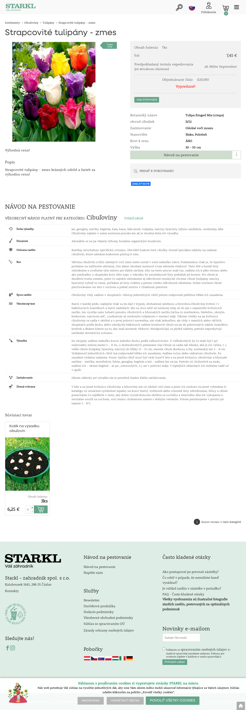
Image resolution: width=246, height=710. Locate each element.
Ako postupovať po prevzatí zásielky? (190, 571)
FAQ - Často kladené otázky (183, 594)
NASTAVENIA (91, 700)
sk (192, 8)
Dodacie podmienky (99, 611)
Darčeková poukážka (99, 606)
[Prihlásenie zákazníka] (208, 8)
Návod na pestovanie (181, 155)
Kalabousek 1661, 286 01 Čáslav (28, 584)
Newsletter (92, 600)
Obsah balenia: (38, 496)
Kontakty (12, 591)
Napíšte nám (93, 572)
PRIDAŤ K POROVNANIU (157, 171)
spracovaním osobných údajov (204, 649)
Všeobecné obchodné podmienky (108, 617)
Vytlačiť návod (133, 218)
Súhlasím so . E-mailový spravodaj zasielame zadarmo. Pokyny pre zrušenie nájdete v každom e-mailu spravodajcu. (198, 652)
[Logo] (20, 8)
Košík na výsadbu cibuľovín (24, 428)
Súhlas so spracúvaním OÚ (104, 623)
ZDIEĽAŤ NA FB (141, 184)
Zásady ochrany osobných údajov (109, 630)
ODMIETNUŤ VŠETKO (125, 700)
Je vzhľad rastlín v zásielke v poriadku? (191, 588)
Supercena (110, 45)
